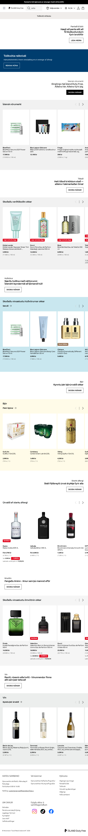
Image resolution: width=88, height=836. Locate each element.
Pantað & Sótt (64, 784)
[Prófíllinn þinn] (78, 8)
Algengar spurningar (66, 781)
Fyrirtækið (5, 816)
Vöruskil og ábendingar (67, 789)
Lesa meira (76, 40)
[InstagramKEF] (35, 814)
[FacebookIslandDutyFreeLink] (52, 814)
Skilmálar (5, 807)
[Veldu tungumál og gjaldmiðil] (70, 8)
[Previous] (75, 104)
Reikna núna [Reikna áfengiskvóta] (12, 65)
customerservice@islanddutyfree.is (21, 791)
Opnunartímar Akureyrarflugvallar (43, 784)
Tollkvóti (62, 786)
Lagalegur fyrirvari (8, 813)
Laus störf (5, 818)
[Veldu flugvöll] (54, 8)
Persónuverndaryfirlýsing (11, 810)
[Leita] (34, 8)
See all (5, 306)
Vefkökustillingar (8, 821)
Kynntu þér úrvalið (11, 702)
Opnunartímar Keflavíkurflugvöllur (43, 781)
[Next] (82, 104)
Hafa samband (64, 795)
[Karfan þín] (83, 8)
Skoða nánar (74, 92)
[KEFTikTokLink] (43, 814)
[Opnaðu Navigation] (4, 8)
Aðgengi (62, 792)
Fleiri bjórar (8, 408)
